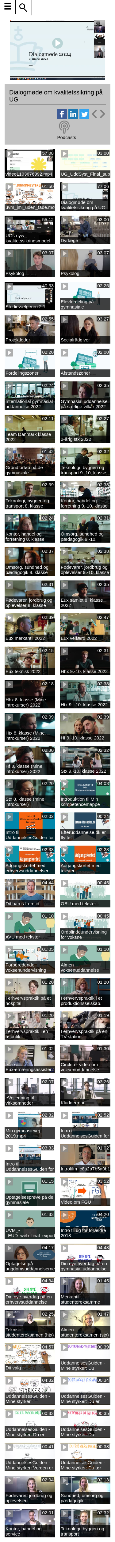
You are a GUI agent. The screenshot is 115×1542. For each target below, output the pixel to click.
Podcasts (66, 137)
